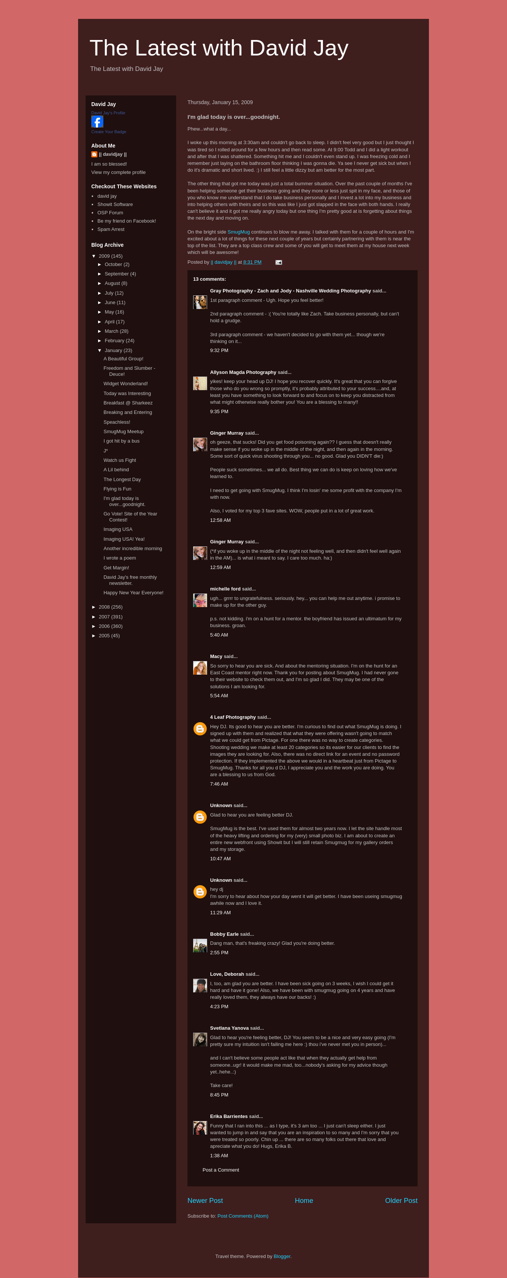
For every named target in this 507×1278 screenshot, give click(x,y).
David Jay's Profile (108, 113)
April (110, 321)
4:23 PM (219, 1006)
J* (105, 451)
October (114, 264)
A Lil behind (116, 469)
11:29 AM (220, 912)
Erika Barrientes (229, 1116)
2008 (105, 607)
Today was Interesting (127, 393)
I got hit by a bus (121, 441)
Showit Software (115, 204)
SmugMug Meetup (123, 431)
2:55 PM (219, 952)
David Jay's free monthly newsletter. (130, 580)
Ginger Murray (227, 433)
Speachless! (116, 422)
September (117, 274)
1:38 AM (219, 1155)
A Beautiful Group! (123, 358)
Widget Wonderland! (125, 383)
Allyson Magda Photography (243, 372)
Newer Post (205, 1200)
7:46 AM (219, 784)
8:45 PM (219, 1095)
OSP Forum (110, 212)
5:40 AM (219, 635)
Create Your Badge (108, 131)
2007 (105, 617)
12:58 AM (220, 520)
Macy (216, 656)
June (111, 302)
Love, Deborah (227, 974)
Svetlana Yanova (229, 1028)
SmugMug (238, 232)
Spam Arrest (110, 229)
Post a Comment (221, 1170)
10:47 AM (220, 858)
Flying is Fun (117, 489)
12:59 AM (220, 567)
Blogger (282, 1256)
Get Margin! (116, 568)
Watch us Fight (119, 460)
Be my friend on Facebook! (126, 221)
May (110, 312)
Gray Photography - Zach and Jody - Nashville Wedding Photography (290, 291)
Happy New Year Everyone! (133, 592)
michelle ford (225, 589)
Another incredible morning (132, 548)
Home (304, 1200)
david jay (107, 196)
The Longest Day (122, 479)
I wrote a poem (119, 558)
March (112, 331)
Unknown (221, 805)
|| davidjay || (113, 154)
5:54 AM (219, 695)
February (115, 340)
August (113, 283)
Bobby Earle (224, 934)
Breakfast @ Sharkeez (127, 403)
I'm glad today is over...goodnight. (124, 501)
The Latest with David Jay (219, 47)
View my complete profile (118, 172)
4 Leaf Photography (233, 717)
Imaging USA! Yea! (123, 539)
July (110, 293)
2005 (105, 635)
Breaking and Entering (127, 412)
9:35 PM (219, 411)
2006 (105, 626)
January (114, 350)
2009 (105, 256)
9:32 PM (219, 350)
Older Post (401, 1200)
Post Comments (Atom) (243, 1216)
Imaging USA (117, 529)
